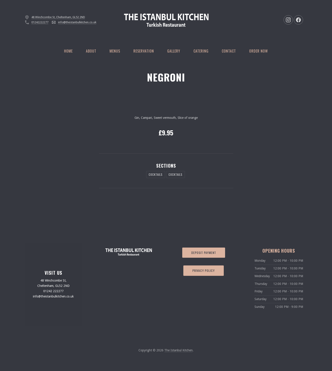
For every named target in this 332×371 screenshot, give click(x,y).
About (91, 51)
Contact (229, 51)
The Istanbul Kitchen (178, 350)
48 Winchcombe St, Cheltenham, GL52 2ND (58, 17)
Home (68, 51)
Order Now (258, 51)
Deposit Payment (203, 252)
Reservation (143, 51)
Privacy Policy (203, 270)
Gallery (173, 51)
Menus (115, 51)
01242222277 (39, 22)
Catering (201, 51)
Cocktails (156, 174)
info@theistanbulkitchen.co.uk (77, 22)
